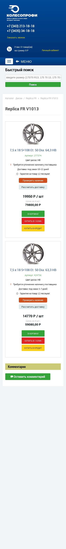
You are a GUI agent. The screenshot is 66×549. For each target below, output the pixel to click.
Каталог (9, 98)
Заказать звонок (16, 37)
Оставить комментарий (28, 377)
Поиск (33, 84)
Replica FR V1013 (49, 98)
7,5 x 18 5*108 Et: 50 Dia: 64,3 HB (33, 150)
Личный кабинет (50, 50)
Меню (24, 61)
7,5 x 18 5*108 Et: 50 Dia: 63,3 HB (33, 270)
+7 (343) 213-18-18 (20, 26)
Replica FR (31, 98)
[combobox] (33, 77)
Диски (18, 98)
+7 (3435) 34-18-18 (20, 31)
